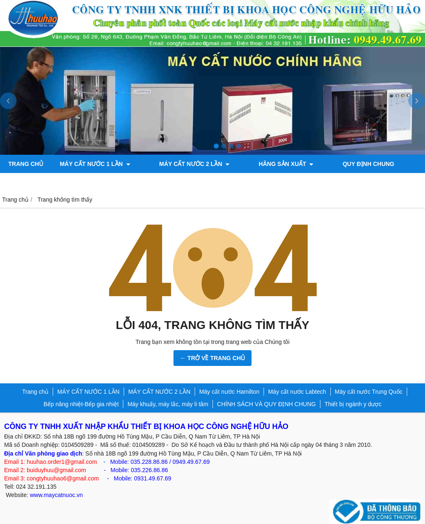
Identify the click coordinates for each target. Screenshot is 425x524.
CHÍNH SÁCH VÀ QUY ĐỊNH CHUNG (266, 404)
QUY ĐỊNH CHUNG (331, 164)
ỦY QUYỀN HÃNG (32, 182)
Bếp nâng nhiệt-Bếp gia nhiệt (81, 404)
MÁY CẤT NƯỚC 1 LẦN (95, 164)
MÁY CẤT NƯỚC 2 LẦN (182, 164)
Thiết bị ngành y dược (353, 404)
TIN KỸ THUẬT (393, 164)
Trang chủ (25, 164)
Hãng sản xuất (261, 164)
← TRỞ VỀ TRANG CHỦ (212, 358)
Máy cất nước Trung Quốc (369, 391)
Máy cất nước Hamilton (229, 391)
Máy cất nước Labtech (297, 391)
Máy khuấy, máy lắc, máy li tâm (167, 404)
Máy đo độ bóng (171, 182)
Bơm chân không (101, 182)
